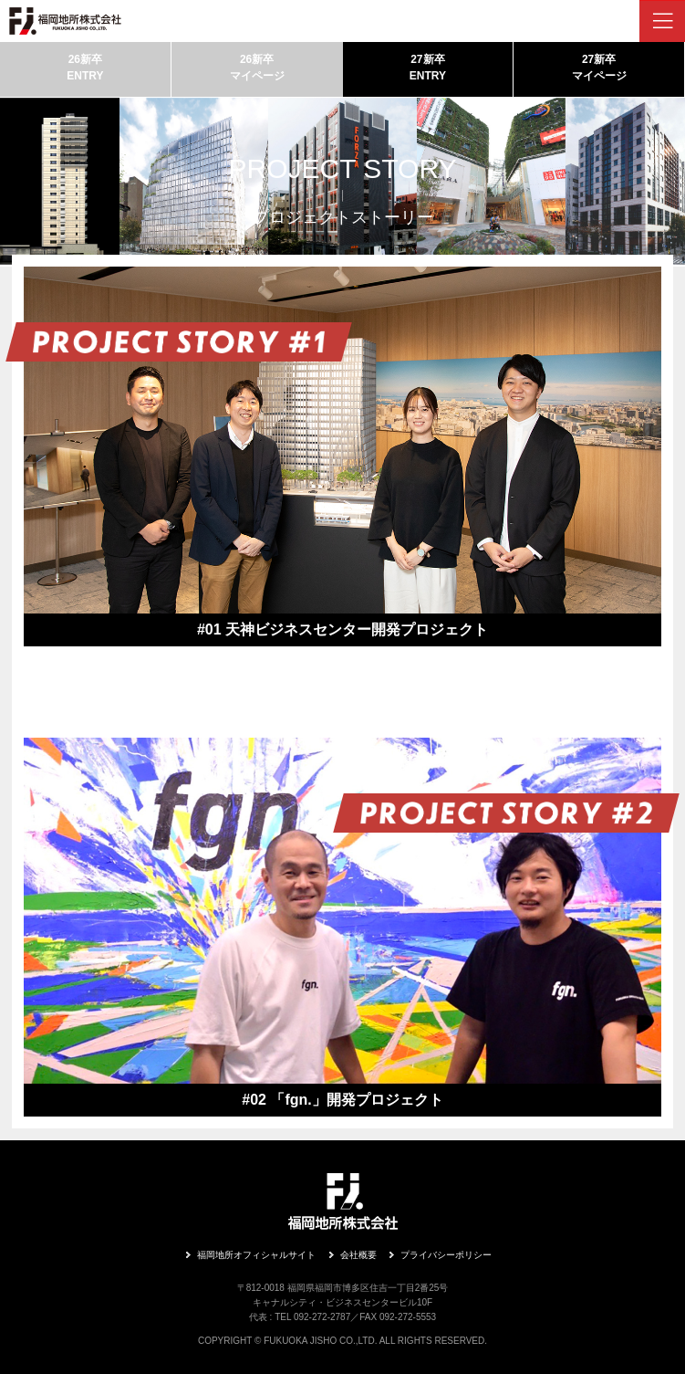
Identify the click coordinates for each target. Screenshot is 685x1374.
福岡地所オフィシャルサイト (256, 1255)
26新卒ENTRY (85, 67)
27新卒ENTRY (428, 67)
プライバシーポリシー (446, 1255)
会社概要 (358, 1255)
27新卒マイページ (599, 67)
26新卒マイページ (257, 67)
